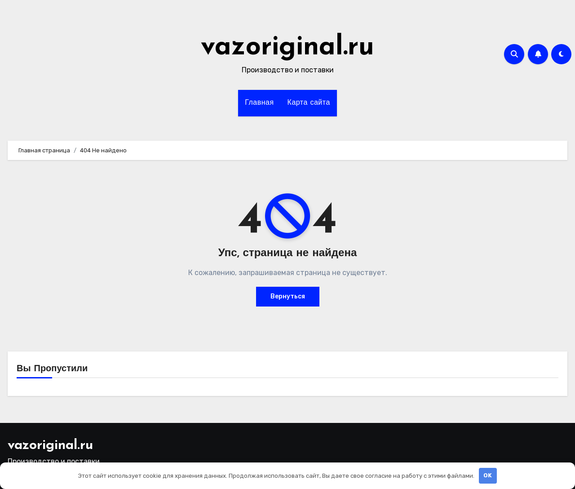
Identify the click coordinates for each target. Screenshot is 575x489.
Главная (259, 103)
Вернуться (287, 296)
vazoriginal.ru (287, 47)
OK (487, 475)
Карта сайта (309, 103)
